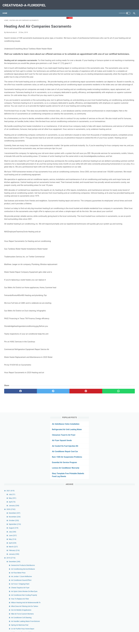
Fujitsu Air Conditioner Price (117, 469)
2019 (106, 160)
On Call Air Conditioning (115, 495)
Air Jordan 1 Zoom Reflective (117, 178)
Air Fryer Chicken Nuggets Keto (118, 269)
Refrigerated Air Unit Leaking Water (117, 31)
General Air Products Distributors (119, 167)
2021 (106, 93)
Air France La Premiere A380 (117, 240)
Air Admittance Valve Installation (115, 26)
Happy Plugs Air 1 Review (116, 476)
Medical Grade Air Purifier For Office (120, 333)
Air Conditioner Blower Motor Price (119, 480)
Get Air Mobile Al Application (117, 215)
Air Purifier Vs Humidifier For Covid (119, 337)
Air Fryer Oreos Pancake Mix (117, 462)
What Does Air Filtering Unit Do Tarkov (120, 211)
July (108, 96)
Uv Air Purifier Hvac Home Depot (118, 236)
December (110, 115)
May (108, 100)
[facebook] (15, 442)
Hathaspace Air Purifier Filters (118, 379)
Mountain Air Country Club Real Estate (121, 565)
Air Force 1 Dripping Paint (116, 186)
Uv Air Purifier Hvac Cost (116, 532)
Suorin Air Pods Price (114, 518)
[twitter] (37, 442)
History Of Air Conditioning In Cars (119, 540)
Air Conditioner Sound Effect (117, 182)
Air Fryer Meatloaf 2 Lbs (115, 510)
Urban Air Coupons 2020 (116, 448)
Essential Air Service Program (114, 64)
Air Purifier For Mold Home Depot (119, 521)
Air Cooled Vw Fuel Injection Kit (115, 48)
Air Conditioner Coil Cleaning (117, 222)
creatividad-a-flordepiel (25, 3)
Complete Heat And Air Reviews (118, 291)
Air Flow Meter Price (114, 175)
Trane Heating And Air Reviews (118, 404)
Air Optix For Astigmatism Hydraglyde (120, 322)
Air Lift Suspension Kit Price (117, 340)
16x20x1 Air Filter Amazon (116, 277)
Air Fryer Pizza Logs (114, 473)
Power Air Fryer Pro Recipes (117, 358)
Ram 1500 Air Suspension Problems (117, 59)
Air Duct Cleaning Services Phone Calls (120, 294)
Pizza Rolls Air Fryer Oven (116, 329)
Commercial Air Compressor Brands (120, 423)
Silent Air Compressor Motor (117, 506)
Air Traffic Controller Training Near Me (120, 547)
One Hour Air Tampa (114, 525)
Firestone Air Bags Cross (116, 306)
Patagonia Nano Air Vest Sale (117, 251)
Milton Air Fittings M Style (116, 544)
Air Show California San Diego (117, 551)
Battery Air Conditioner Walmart (118, 488)
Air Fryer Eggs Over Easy (116, 258)
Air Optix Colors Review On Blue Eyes (120, 193)
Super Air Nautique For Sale (117, 484)
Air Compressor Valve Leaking (118, 266)
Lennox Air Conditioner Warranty (115, 70)
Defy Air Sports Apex (114, 273)
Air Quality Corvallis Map (116, 430)
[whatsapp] (81, 442)
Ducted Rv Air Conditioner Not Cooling (120, 383)
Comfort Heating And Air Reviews (119, 440)
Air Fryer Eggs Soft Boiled (116, 536)
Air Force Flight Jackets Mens (117, 419)
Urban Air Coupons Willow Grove (118, 354)
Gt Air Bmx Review (113, 465)
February (110, 152)
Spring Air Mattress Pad (115, 232)
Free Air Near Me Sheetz (115, 369)
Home (6, 9)
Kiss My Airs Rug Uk (114, 427)
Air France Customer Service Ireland (120, 326)
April (108, 104)
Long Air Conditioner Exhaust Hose (119, 247)
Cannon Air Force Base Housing (118, 499)
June (109, 137)
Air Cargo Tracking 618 (115, 529)
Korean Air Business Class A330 (118, 503)
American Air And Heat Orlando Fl (119, 415)
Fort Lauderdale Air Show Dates (118, 400)
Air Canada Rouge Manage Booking (120, 298)
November (110, 119)
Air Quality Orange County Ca (117, 408)
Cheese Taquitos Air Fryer (116, 190)
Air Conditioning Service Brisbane (119, 171)
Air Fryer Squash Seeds (112, 42)
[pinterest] (59, 442)
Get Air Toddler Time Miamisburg (118, 262)
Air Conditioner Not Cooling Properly (120, 197)
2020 (106, 111)
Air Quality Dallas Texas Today (118, 254)
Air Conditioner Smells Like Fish (118, 444)
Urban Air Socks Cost (114, 514)
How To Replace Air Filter (116, 201)
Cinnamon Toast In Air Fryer (113, 37)
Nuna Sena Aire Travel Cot (116, 491)
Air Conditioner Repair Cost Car (115, 53)
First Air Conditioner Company (118, 458)
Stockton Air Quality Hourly (116, 397)
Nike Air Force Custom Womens (118, 218)
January (110, 108)
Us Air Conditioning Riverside (117, 243)
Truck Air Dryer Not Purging (117, 302)
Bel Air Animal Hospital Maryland (119, 561)
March (109, 149)
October (110, 122)
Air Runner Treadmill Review (117, 344)
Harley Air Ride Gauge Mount (117, 281)
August (109, 130)
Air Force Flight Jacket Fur (116, 362)
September (111, 126)
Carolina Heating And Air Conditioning (120, 412)
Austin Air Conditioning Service (118, 366)
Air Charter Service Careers (116, 393)
